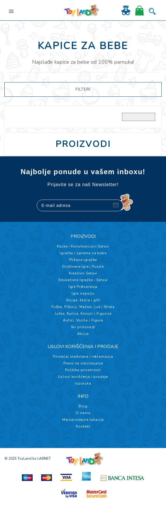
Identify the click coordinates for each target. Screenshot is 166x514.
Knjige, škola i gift (83, 300)
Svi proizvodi (83, 327)
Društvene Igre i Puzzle (83, 266)
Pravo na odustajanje (83, 363)
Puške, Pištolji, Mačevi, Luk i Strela (83, 306)
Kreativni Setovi (83, 273)
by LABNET (41, 458)
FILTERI (83, 89)
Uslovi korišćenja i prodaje (83, 376)
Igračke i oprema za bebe (83, 253)
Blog (83, 406)
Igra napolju (83, 293)
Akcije (82, 333)
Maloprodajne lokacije (83, 419)
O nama (83, 413)
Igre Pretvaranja (83, 286)
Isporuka (83, 383)
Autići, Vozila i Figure (83, 320)
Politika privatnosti (83, 370)
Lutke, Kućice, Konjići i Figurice (83, 313)
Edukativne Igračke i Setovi (83, 280)
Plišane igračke (83, 259)
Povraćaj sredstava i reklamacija (83, 356)
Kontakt (83, 426)
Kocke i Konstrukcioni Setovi (83, 246)
